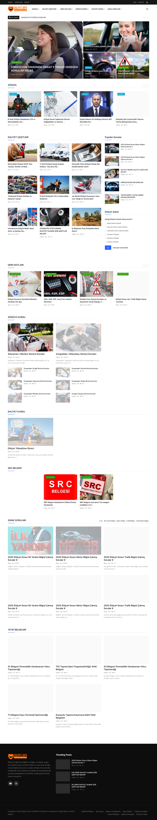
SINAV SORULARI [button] (115, 9)
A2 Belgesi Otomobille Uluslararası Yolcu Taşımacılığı (125, 668)
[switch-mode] (147, 2)
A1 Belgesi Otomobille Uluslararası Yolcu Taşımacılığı (29, 668)
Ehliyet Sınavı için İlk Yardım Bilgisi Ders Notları (24, 300)
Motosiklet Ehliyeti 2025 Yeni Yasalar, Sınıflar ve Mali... (20, 165)
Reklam (27, 2)
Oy (108, 248)
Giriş (134, 2)
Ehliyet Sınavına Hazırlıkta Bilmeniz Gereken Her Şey (58, 300)
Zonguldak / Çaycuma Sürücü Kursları (38, 381)
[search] (147, 9)
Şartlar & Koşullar (127, 814)
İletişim (10, 2)
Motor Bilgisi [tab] (121, 521)
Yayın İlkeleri (127, 811)
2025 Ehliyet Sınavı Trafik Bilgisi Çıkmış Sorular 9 (124, 558)
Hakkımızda (18, 2)
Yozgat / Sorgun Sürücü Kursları (84, 394)
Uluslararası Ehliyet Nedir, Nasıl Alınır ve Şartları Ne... (21, 229)
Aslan (45, 125)
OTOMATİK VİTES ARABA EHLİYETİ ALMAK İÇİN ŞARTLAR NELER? (53, 231)
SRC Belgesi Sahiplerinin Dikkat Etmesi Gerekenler (60, 503)
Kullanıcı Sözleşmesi (113, 811)
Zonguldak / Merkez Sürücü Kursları (37, 394)
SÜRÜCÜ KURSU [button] (82, 9)
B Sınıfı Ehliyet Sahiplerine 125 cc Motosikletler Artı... (57, 120)
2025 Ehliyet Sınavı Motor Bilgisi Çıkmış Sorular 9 (76, 558)
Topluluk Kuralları (141, 811)
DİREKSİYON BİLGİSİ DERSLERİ (132, 182)
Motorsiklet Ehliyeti (114, 223)
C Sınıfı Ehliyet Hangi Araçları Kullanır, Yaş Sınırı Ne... (52, 165)
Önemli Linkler (142, 814)
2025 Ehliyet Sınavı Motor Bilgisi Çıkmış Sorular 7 (133, 146)
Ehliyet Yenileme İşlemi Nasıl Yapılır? (96, 72)
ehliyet (13, 74)
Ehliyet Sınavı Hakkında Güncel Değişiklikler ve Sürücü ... (93, 120)
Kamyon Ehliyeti (113, 234)
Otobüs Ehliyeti (112, 242)
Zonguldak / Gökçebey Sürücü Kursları (76, 354)
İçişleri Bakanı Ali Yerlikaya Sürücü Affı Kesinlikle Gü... (132, 120)
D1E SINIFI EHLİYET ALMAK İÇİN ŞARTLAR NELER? (84, 774)
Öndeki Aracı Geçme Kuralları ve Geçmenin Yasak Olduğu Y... (129, 300)
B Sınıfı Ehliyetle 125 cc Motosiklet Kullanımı (54, 197)
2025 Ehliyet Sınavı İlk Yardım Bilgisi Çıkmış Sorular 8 (30, 607)
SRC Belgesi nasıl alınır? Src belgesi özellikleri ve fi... (94, 503)
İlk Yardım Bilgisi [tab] (109, 521)
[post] (45, 50)
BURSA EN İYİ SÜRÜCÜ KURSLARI (33, 17)
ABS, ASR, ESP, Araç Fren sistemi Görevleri (94, 300)
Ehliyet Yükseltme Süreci (21, 448)
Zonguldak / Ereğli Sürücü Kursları (36, 368)
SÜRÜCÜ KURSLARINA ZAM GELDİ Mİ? (103, 46)
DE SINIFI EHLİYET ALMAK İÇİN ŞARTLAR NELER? (84, 786)
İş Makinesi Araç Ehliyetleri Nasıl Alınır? (85, 229)
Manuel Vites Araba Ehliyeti (117, 227)
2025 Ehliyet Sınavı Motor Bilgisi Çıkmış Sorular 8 (76, 607)
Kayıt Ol (141, 2)
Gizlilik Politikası (87, 811)
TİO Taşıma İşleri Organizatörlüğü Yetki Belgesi (76, 668)
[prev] (144, 17)
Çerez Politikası (113, 814)
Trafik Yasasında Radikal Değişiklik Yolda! (22, 120)
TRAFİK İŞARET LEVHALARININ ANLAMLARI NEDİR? (131, 72)
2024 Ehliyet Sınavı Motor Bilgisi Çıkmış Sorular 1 (133, 158)
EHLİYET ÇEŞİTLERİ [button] (50, 9)
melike (10, 125)
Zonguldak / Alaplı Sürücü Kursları (84, 381)
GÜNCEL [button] (36, 9)
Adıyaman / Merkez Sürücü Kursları (26, 354)
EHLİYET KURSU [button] (98, 9)
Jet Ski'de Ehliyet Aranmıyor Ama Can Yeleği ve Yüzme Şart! (85, 197)
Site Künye (99, 811)
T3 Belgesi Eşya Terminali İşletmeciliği (28, 715)
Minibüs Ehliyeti (113, 238)
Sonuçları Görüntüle (120, 248)
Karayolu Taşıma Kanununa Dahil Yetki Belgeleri (76, 716)
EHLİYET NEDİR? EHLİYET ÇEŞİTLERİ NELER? (134, 171)
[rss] (16, 783)
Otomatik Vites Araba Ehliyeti (117, 231)
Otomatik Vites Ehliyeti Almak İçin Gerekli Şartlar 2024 (86, 165)
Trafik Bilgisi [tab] (130, 521)
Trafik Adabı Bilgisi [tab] (142, 521)
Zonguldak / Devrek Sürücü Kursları (85, 368)
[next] (147, 17)
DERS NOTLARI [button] (66, 9)
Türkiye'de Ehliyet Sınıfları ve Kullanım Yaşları (20, 197)
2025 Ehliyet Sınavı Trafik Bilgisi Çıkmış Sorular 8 (124, 607)
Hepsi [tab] (101, 521)
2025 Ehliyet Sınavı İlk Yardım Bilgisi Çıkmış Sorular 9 (30, 558)
